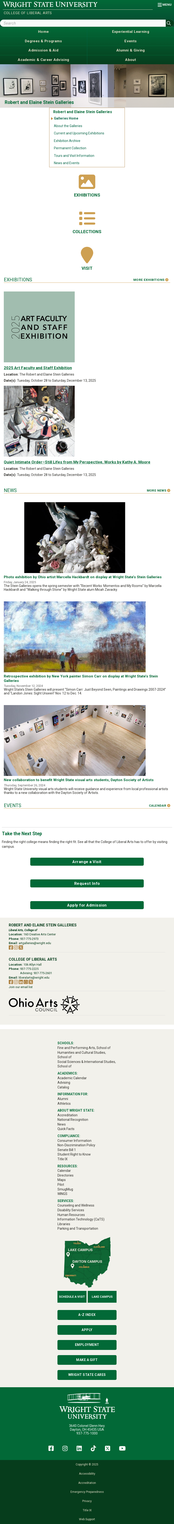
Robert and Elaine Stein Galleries (39, 102)
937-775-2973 (29, 939)
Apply (87, 1330)
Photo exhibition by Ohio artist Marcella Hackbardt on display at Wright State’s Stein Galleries (83, 577)
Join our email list (21, 987)
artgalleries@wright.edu (35, 943)
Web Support (87, 1519)
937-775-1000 (87, 1433)
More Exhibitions (150, 280)
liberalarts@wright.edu (34, 977)
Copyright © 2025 (87, 1464)
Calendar (159, 805)
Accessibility (87, 1473)
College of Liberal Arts (28, 13)
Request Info (87, 883)
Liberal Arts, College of (23, 930)
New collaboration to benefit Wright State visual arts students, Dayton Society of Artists (79, 780)
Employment (87, 1345)
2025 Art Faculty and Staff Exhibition (38, 367)
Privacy (87, 1501)
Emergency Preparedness (87, 1492)
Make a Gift (87, 1360)
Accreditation (87, 1483)
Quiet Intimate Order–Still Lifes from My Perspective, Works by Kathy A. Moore (77, 462)
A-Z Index (87, 1315)
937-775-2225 (29, 969)
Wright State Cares (87, 1375)
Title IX (87, 1510)
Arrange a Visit (87, 861)
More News (158, 490)
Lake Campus (102, 1296)
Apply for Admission (87, 905)
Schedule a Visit (72, 1296)
